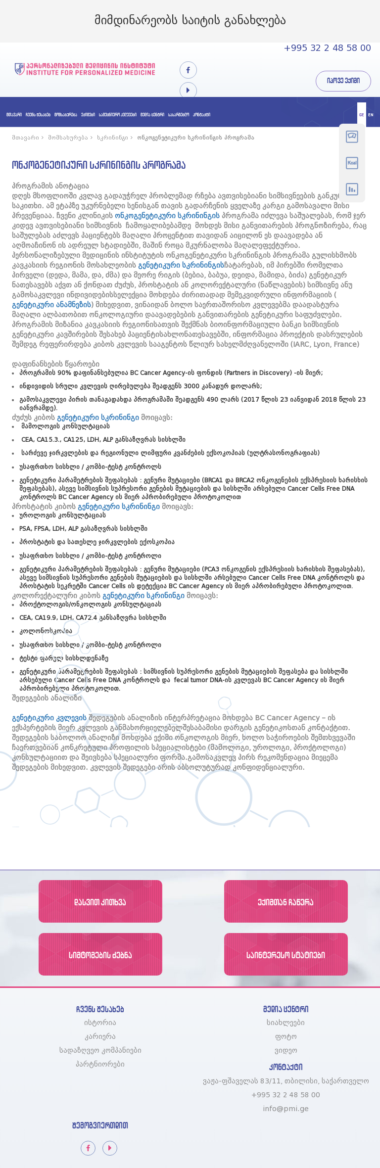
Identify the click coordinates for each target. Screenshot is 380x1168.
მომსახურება (65, 115)
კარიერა (100, 1036)
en (371, 115)
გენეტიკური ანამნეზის (51, 305)
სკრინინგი (116, 138)
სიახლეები (286, 1023)
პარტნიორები (100, 1064)
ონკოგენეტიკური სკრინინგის (167, 216)
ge (361, 115)
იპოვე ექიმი (343, 81)
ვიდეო (286, 1050)
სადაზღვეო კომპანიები (100, 1050)
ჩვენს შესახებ (38, 115)
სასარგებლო (178, 115)
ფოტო (286, 1036)
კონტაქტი (201, 115)
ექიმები (88, 115)
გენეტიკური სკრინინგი (98, 418)
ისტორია (100, 1023)
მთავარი (14, 115)
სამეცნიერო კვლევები (118, 115)
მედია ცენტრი (152, 115)
